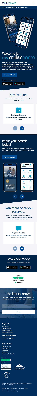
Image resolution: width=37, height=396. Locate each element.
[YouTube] (10, 338)
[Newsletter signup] (18, 306)
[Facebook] (5, 338)
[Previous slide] (15, 128)
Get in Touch (5, 352)
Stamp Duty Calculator (7, 332)
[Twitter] (3, 338)
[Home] (4, 8)
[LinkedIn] (12, 338)
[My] (24, 7)
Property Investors (6, 346)
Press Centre (5, 350)
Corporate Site (5, 348)
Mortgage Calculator (7, 330)
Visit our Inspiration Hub (9, 335)
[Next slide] (22, 128)
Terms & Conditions (23, 388)
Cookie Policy (5, 390)
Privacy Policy (5, 388)
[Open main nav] (34, 3)
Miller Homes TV (6, 326)
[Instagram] (7, 338)
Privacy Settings (14, 390)
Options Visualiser (6, 328)
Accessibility (14, 388)
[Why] (13, 8)
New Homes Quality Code (8, 353)
